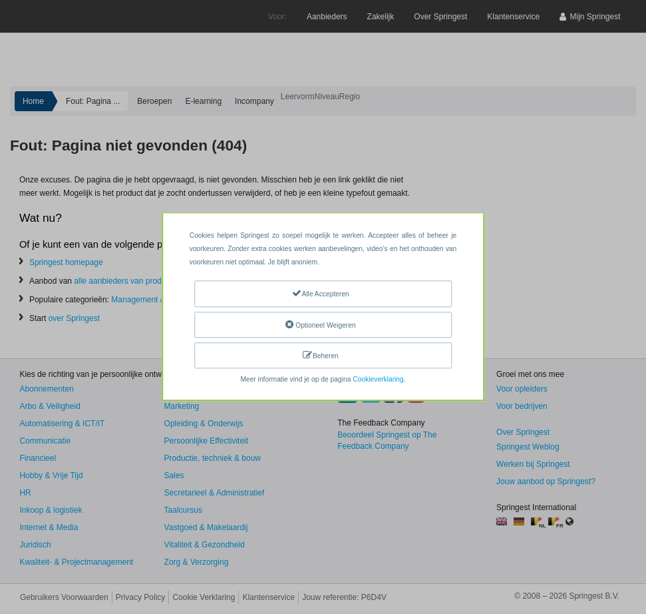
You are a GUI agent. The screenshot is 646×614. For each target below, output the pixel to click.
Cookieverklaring (378, 380)
